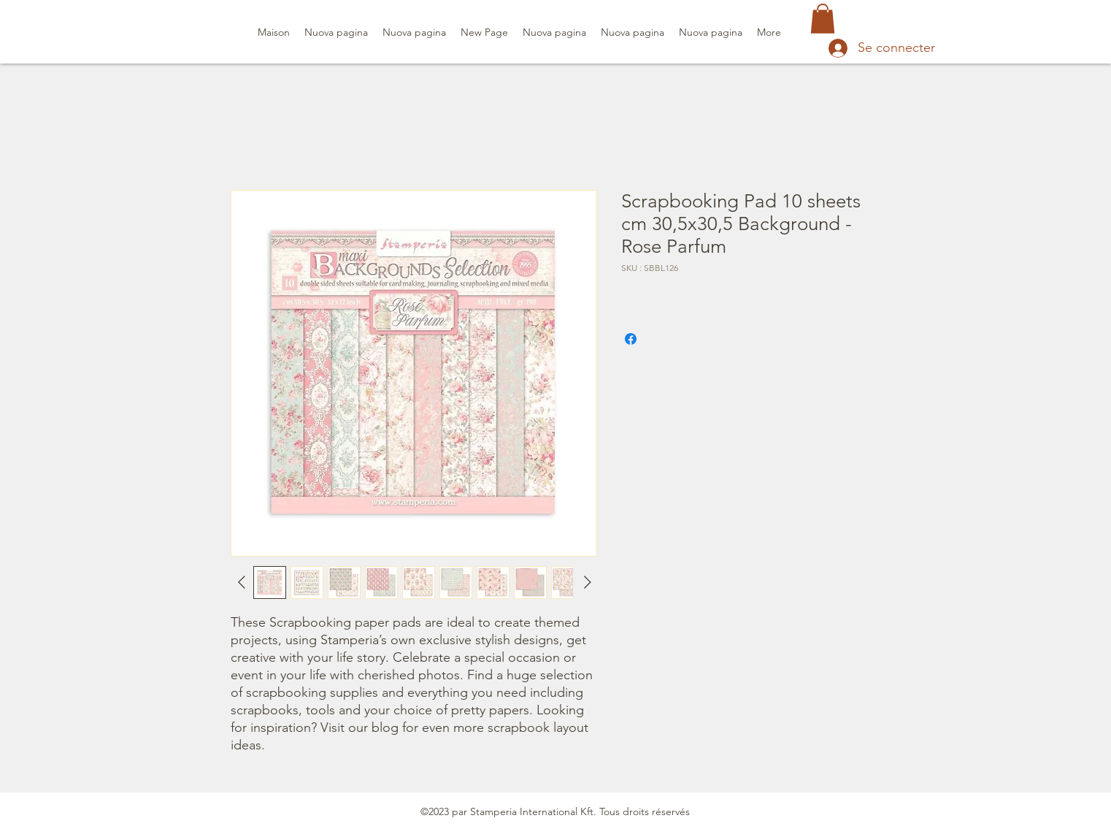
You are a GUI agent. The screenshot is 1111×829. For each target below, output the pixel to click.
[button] (822, 19)
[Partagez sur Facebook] (630, 339)
